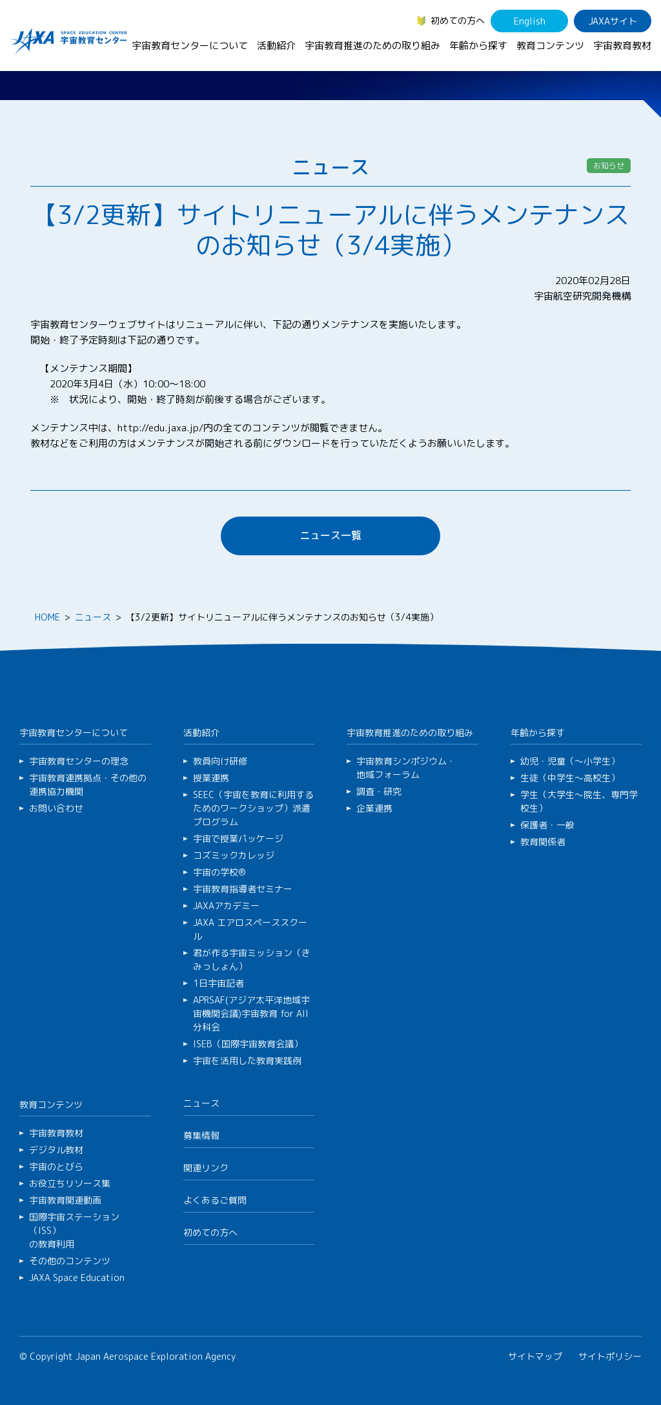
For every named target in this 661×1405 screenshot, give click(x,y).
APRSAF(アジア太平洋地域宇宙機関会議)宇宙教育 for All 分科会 (251, 1013)
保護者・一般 (547, 825)
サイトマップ (535, 1356)
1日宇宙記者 (218, 983)
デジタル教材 (56, 1149)
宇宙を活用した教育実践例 (247, 1060)
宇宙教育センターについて (190, 45)
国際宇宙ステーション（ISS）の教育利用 (74, 1230)
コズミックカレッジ (233, 855)
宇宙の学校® (219, 872)
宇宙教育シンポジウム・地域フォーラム (406, 768)
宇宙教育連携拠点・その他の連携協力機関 (88, 784)
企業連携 (374, 808)
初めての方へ (458, 20)
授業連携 (211, 778)
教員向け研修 (220, 761)
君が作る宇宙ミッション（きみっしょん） (251, 959)
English (529, 21)
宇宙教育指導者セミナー (242, 889)
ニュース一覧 (330, 535)
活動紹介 (276, 45)
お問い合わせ (56, 808)
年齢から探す (478, 45)
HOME (47, 617)
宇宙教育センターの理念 (78, 761)
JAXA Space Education (77, 1277)
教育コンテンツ (550, 45)
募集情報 (201, 1135)
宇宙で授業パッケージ (238, 838)
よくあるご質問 (215, 1200)
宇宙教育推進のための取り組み (372, 45)
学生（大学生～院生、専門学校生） (579, 801)
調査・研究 (379, 791)
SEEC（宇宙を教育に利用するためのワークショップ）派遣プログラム (253, 808)
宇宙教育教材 (622, 45)
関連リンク (206, 1168)
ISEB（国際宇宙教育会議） (248, 1044)
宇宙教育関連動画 (65, 1200)
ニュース (93, 617)
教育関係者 (542, 842)
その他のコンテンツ (69, 1261)
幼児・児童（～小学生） (570, 761)
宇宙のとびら (56, 1166)
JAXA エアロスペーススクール (250, 929)
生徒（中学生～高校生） (570, 778)
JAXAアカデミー (226, 905)
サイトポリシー (610, 1356)
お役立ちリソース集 (69, 1183)
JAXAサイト (613, 21)
